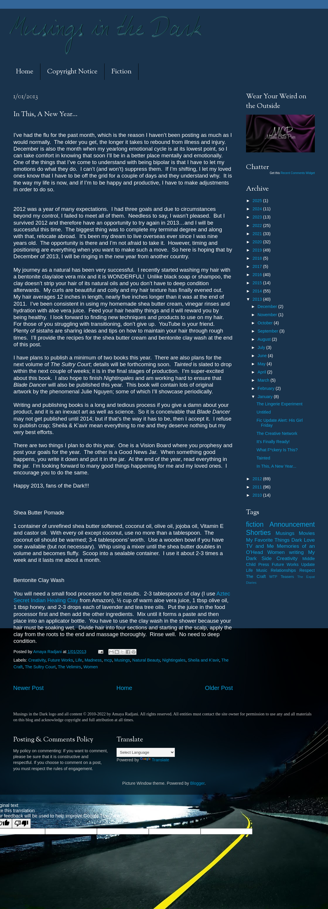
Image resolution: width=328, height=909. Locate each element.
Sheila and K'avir (203, 660)
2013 (257, 299)
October (266, 323)
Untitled (264, 412)
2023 (257, 217)
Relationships (283, 570)
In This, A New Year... (276, 466)
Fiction (121, 72)
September (268, 331)
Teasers (287, 576)
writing (296, 552)
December (268, 306)
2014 (257, 291)
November (268, 314)
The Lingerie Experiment (280, 404)
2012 (257, 478)
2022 (257, 225)
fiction (255, 524)
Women (90, 666)
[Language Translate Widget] (146, 752)
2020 (257, 242)
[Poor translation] (21, 823)
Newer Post (28, 688)
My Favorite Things (268, 540)
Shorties (258, 532)
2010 (257, 495)
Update (308, 564)
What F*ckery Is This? (277, 449)
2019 (257, 250)
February (267, 388)
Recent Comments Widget (298, 173)
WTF (273, 576)
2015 (257, 282)
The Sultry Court (40, 666)
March (264, 380)
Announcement (292, 524)
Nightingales (173, 660)
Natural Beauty (146, 660)
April (262, 372)
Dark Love (303, 540)
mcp (108, 660)
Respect (307, 570)
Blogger (197, 783)
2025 (257, 200)
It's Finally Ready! (273, 441)
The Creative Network (277, 433)
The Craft (256, 576)
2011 (257, 487)
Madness (93, 660)
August (265, 339)
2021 (257, 233)
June (263, 355)
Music (261, 570)
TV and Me (260, 546)
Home (24, 72)
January (266, 396)
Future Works (60, 660)
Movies (307, 533)
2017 (257, 266)
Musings (122, 660)
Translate (154, 760)
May (262, 363)
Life (78, 660)
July (262, 347)
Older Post (219, 688)
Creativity (36, 660)
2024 (257, 208)
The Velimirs (69, 666)
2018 (257, 258)
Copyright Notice (72, 72)
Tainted (263, 458)
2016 (257, 274)
